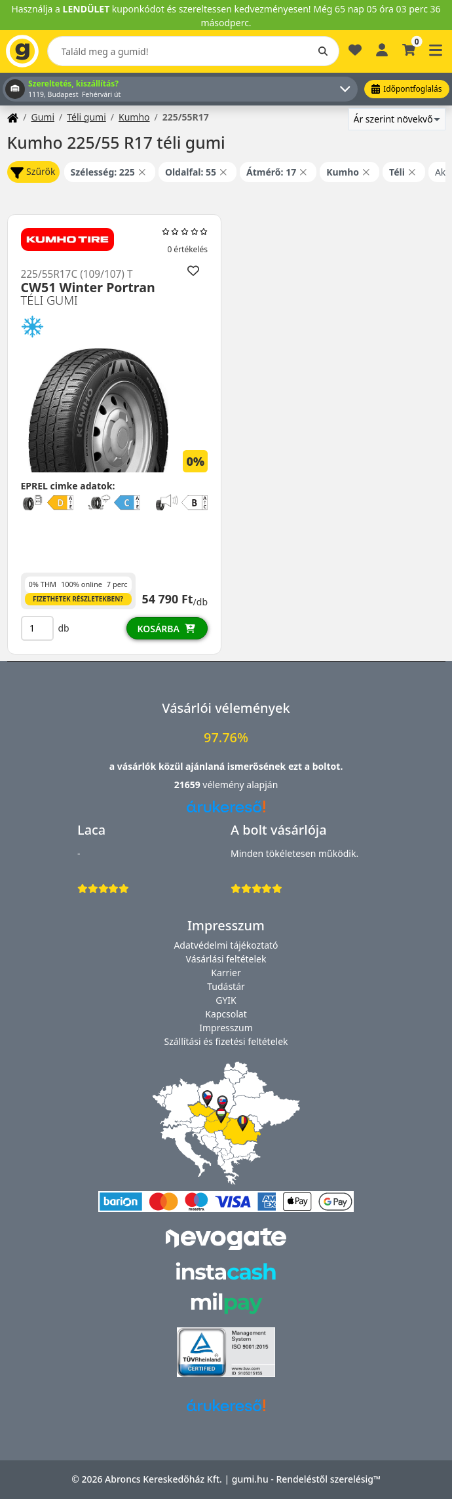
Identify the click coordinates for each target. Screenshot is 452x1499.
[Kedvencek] (355, 55)
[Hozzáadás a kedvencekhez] (193, 270)
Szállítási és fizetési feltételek (226, 1041)
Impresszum (226, 1027)
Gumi (42, 117)
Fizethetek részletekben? (78, 598)
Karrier (225, 972)
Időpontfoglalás (406, 88)
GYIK (226, 1000)
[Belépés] (381, 49)
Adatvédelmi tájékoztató (226, 945)
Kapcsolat (226, 1014)
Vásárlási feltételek (226, 959)
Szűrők (32, 172)
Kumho (134, 117)
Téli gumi (86, 117)
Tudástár (226, 986)
